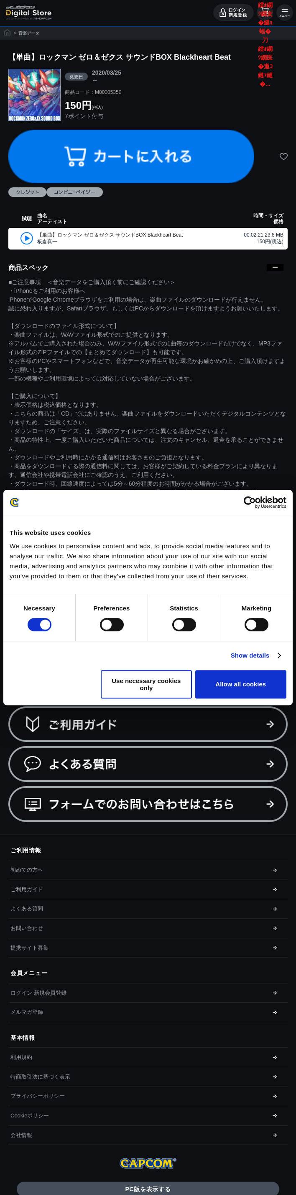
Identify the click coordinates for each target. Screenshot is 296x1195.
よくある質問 (26, 908)
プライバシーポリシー (37, 1096)
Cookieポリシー (29, 1115)
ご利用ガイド (26, 889)
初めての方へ (26, 870)
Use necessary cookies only (146, 684)
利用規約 (21, 1057)
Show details (250, 655)
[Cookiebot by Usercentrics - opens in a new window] (249, 502)
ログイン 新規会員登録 (38, 993)
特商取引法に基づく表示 (40, 1077)
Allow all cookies (240, 684)
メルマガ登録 (26, 1012)
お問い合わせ (26, 928)
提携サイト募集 (29, 948)
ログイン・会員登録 (233, 12)
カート (265, 12)
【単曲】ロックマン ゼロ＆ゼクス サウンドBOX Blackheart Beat (110, 235)
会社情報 (21, 1135)
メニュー (284, 12)
